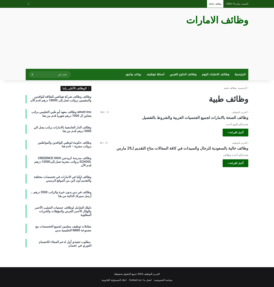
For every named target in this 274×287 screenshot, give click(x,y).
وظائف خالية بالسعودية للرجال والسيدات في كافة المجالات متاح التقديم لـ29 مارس (182, 148)
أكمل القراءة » (235, 132)
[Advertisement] (99, 38)
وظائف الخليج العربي (183, 74)
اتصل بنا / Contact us (140, 280)
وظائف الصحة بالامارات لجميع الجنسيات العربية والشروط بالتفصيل (195, 117)
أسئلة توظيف (155, 74)
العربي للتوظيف (239, 112)
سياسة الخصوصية (163, 280)
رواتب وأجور (133, 74)
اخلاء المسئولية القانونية (114, 280)
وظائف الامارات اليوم (215, 74)
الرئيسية (240, 74)
